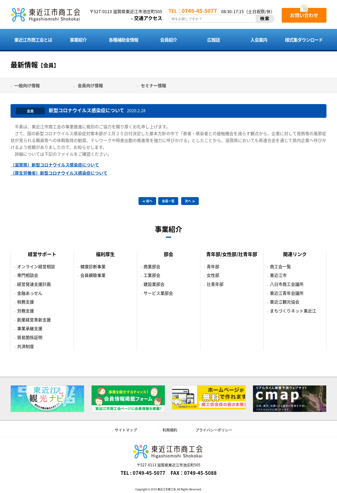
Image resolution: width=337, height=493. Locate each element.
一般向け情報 (27, 85)
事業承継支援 (29, 328)
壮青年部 (215, 284)
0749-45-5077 (149, 473)
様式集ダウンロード (304, 39)
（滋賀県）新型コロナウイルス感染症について (55, 165)
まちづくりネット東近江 (293, 310)
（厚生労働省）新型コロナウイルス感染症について (59, 173)
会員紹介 (168, 39)
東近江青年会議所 (287, 293)
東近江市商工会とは (33, 39)
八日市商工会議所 (287, 284)
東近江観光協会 (284, 302)
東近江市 (278, 275)
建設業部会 (154, 284)
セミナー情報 (153, 85)
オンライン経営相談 (36, 266)
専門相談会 (27, 275)
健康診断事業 (93, 266)
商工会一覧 (280, 266)
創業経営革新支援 (34, 319)
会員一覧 (168, 201)
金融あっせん (29, 293)
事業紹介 (78, 39)
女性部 (213, 275)
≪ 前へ (147, 201)
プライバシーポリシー (213, 429)
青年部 (213, 266)
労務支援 (25, 310)
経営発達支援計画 (34, 284)
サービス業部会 (158, 293)
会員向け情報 (90, 85)
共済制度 (25, 346)
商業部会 (151, 266)
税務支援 (25, 302)
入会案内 (258, 39)
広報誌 (213, 39)
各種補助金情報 (123, 39)
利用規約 (169, 429)
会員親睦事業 (93, 275)
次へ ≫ (190, 201)
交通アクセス (148, 18)
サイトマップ (126, 429)
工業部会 (151, 275)
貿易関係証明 (29, 337)
